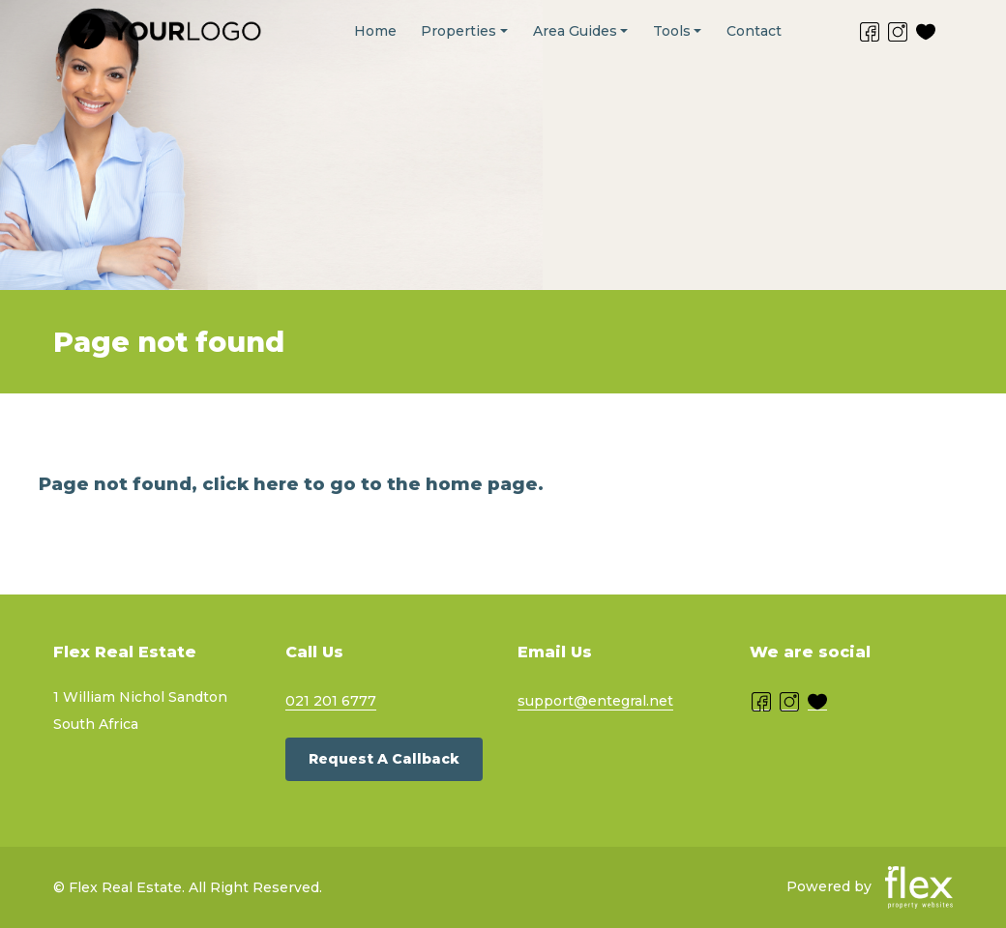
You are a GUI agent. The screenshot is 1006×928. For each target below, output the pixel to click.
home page (482, 484)
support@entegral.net (595, 701)
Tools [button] (672, 31)
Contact (754, 31)
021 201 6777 (330, 701)
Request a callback (384, 759)
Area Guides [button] (575, 31)
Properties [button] (458, 31)
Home (375, 31)
